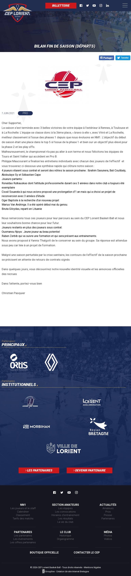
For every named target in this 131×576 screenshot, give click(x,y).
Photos (108, 535)
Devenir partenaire (90, 470)
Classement (23, 515)
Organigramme (65, 539)
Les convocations (65, 511)
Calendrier (23, 511)
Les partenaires (38, 470)
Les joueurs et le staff (23, 508)
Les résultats (65, 518)
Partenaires (108, 518)
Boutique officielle (44, 552)
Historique (65, 535)
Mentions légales (92, 567)
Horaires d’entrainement (65, 515)
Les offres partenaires (23, 542)
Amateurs (108, 508)
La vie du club (65, 521)
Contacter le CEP (87, 552)
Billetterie (61, 5)
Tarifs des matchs (23, 518)
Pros (108, 511)
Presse (108, 515)
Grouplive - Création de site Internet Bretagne (67, 571)
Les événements (23, 539)
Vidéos (108, 539)
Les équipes (65, 508)
